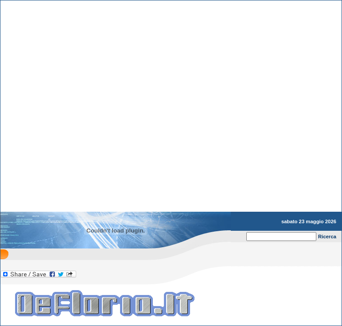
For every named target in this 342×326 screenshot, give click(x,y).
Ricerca (327, 236)
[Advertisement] (104, 262)
